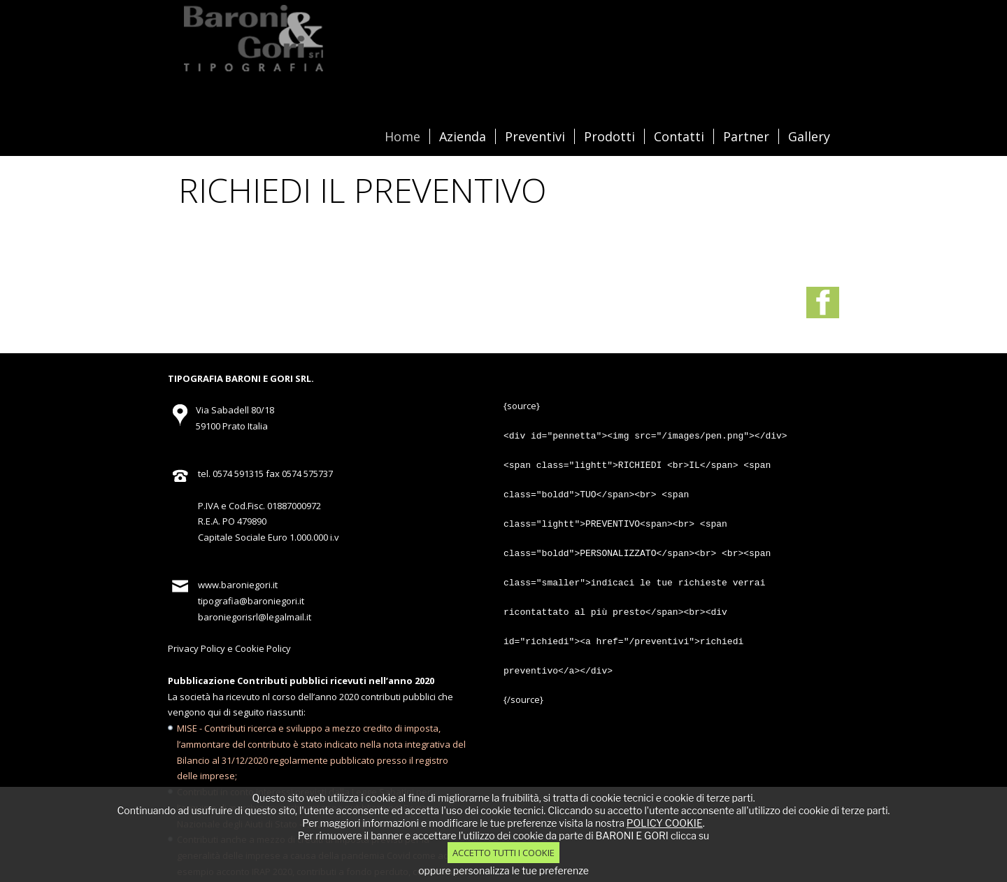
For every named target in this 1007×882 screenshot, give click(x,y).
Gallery (809, 136)
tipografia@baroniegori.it (251, 566)
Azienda (462, 136)
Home (402, 136)
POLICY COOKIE (665, 823)
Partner (746, 136)
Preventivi (535, 136)
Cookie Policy (263, 614)
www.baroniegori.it (238, 550)
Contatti (679, 136)
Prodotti (609, 136)
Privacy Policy (196, 614)
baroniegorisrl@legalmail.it (254, 582)
